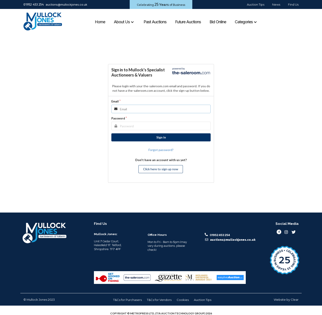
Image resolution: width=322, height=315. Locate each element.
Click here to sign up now (160, 169)
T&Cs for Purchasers (127, 300)
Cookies (183, 300)
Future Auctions (188, 21)
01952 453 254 (33, 4)
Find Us (293, 4)
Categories (246, 21)
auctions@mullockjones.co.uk (66, 4)
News (276, 4)
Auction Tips (255, 4)
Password (118, 118)
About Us (124, 21)
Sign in (161, 137)
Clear (295, 299)
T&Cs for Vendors (159, 300)
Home (100, 21)
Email (115, 101)
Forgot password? (161, 150)
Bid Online (218, 21)
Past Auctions (155, 21)
